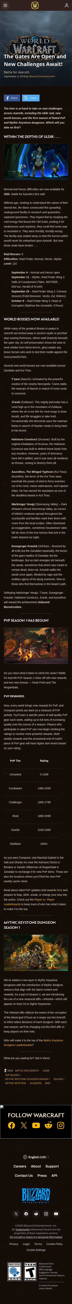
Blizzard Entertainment (42, 76)
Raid (47, 1083)
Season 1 (59, 1079)
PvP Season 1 (13, 1074)
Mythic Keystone (15, 1083)
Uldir (46, 1070)
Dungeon (35, 1083)
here (59, 890)
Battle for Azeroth (27, 1070)
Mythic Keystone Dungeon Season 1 (27, 1079)
